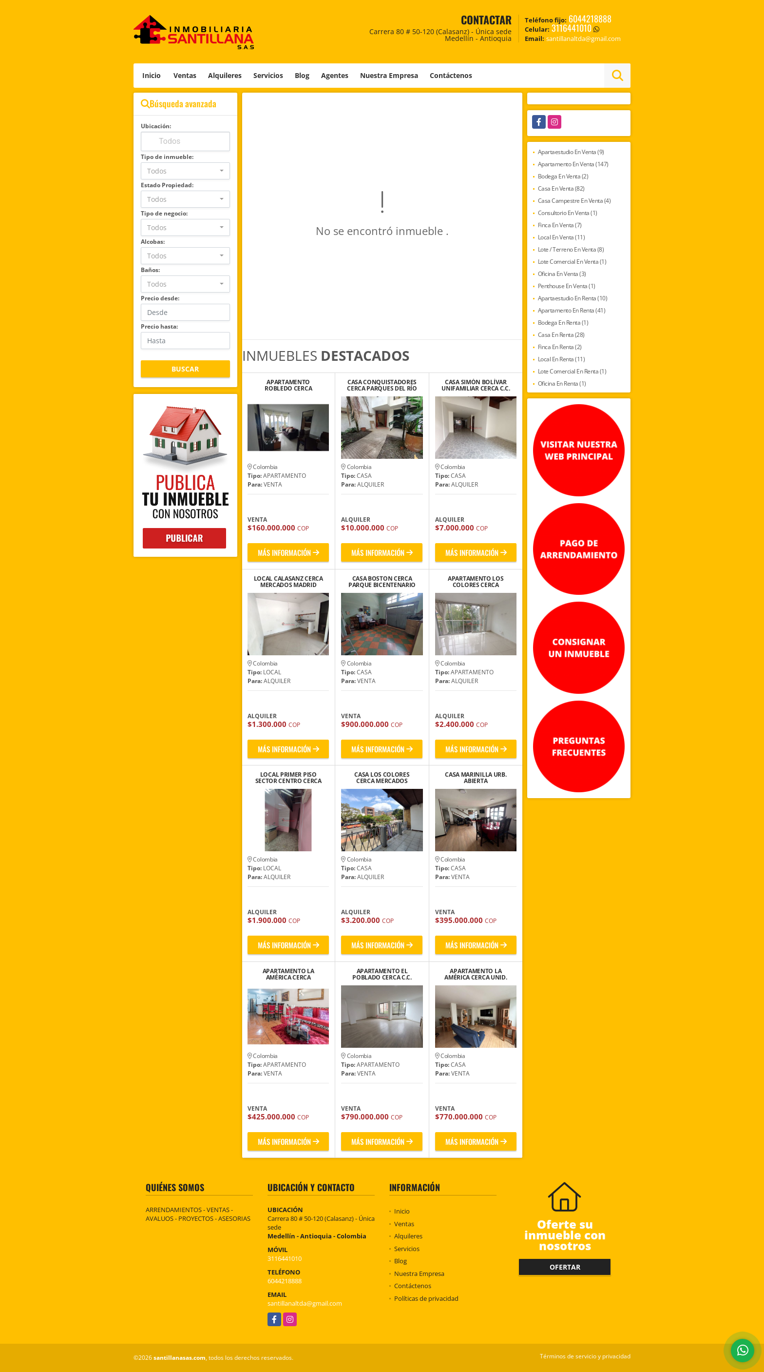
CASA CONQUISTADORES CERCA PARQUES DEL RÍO (382, 385)
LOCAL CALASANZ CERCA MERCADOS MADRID (288, 581)
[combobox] (185, 170)
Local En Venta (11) (561, 237)
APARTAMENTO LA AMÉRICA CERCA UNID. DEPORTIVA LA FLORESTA (475, 974)
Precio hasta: (159, 326)
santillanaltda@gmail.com (304, 1303)
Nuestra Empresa (389, 75)
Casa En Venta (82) (561, 188)
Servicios (268, 75)
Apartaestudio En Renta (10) (573, 298)
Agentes (334, 75)
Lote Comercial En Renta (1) (572, 371)
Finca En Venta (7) (560, 225)
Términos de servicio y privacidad (585, 1356)
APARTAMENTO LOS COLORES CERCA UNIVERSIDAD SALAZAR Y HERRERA (476, 581)
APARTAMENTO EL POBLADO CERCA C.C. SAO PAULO (382, 974)
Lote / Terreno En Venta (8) (571, 249)
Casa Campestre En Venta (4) (574, 200)
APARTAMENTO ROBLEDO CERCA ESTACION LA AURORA (288, 385)
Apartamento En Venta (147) (573, 164)
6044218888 (590, 18)
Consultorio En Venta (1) (567, 213)
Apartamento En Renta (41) (572, 310)
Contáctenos (451, 75)
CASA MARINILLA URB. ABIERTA (475, 777)
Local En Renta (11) (561, 359)
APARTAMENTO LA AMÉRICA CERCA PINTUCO (288, 974)
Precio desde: (160, 298)
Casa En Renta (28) (561, 335)
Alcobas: (153, 241)
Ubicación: (156, 126)
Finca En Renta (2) (560, 347)
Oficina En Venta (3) (562, 274)
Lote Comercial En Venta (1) (572, 261)
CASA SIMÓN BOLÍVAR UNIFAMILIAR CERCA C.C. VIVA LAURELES (475, 385)
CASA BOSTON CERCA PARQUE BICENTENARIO (382, 581)
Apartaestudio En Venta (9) (571, 152)
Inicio (151, 75)
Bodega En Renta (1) (563, 322)
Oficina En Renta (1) (562, 383)
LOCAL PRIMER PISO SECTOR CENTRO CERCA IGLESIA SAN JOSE (288, 777)
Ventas (184, 75)
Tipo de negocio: (164, 213)
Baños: (150, 270)
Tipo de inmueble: (167, 157)
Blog (302, 75)
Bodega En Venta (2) (563, 176)
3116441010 (572, 27)
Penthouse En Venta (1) (566, 286)
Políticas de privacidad (426, 1298)
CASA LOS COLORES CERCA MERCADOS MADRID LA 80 (381, 777)
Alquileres (225, 75)
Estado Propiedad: (167, 185)
